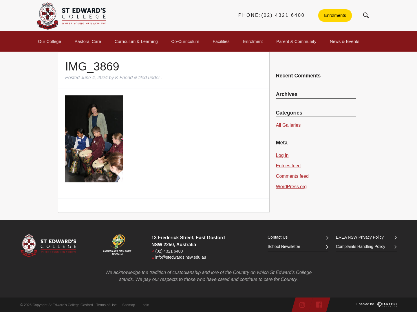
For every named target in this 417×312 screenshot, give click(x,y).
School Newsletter (298, 246)
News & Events (344, 41)
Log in (282, 155)
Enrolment (253, 41)
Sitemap (128, 305)
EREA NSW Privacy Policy (366, 237)
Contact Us (298, 237)
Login (145, 305)
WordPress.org (291, 186)
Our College (49, 41)
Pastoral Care (88, 41)
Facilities (221, 41)
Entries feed (288, 165)
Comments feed (292, 176)
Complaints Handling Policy (366, 246)
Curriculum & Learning (136, 41)
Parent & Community (296, 41)
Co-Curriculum (185, 41)
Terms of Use (106, 305)
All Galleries (288, 125)
